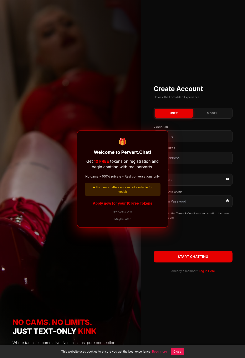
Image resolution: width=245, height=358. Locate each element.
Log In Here (207, 271)
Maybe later (122, 219)
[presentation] (185, 234)
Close (177, 351)
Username (161, 126)
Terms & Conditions (188, 213)
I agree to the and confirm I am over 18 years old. (194, 215)
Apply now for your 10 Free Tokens (122, 203)
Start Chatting (193, 257)
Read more (159, 351)
